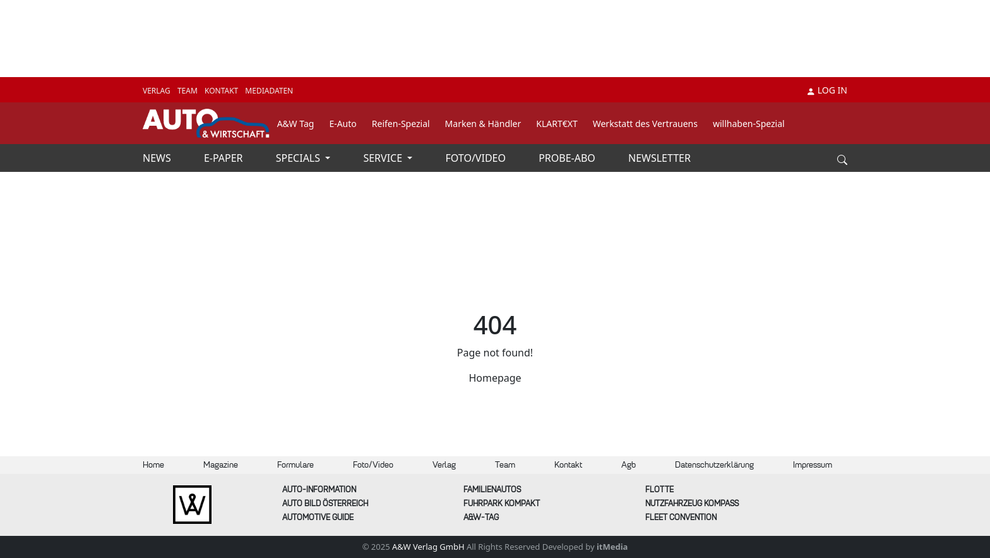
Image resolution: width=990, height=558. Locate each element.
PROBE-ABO (568, 158)
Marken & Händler (483, 124)
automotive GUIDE (318, 517)
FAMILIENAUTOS (492, 489)
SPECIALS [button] (299, 158)
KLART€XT (556, 124)
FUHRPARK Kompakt (501, 503)
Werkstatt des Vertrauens (645, 124)
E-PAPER (225, 158)
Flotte (659, 489)
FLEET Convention (681, 517)
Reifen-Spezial (401, 124)
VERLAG (157, 90)
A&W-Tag (481, 517)
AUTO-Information (319, 489)
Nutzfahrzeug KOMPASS (692, 503)
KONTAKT (222, 90)
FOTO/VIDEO (477, 158)
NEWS (158, 158)
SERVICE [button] (384, 158)
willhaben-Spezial (749, 124)
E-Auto (342, 124)
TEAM (188, 90)
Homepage (494, 378)
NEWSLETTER (659, 158)
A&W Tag (295, 124)
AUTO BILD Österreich (325, 503)
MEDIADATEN (269, 90)
